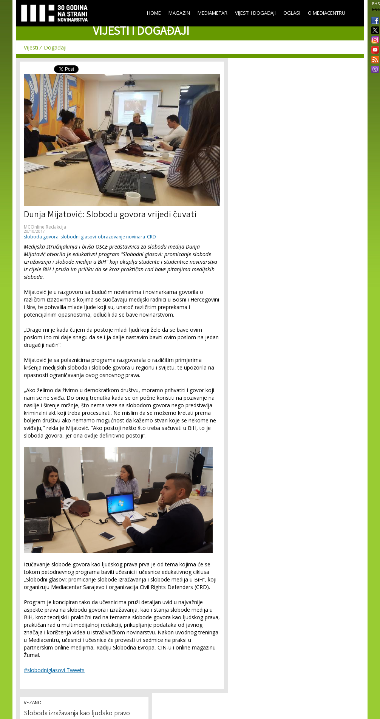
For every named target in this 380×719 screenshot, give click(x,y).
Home (154, 12)
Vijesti (31, 47)
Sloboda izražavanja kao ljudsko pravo (77, 714)
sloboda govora (41, 236)
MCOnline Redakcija (45, 227)
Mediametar (212, 12)
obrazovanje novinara (121, 236)
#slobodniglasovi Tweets (54, 670)
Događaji (55, 47)
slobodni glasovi (78, 236)
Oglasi (291, 12)
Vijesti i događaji (255, 12)
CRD (151, 236)
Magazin (179, 12)
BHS (376, 3)
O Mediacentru (326, 12)
